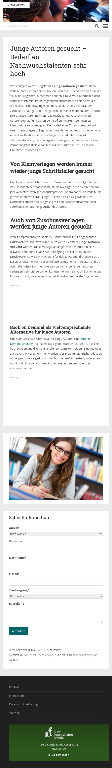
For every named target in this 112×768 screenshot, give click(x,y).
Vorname (15, 541)
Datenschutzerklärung (23, 704)
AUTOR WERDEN (16, 5)
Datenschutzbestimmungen (40, 654)
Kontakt (14, 687)
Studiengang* (19, 590)
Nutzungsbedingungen (79, 654)
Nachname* (17, 557)
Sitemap (14, 713)
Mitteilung (16, 603)
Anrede (14, 528)
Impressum (16, 696)
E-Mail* (14, 574)
